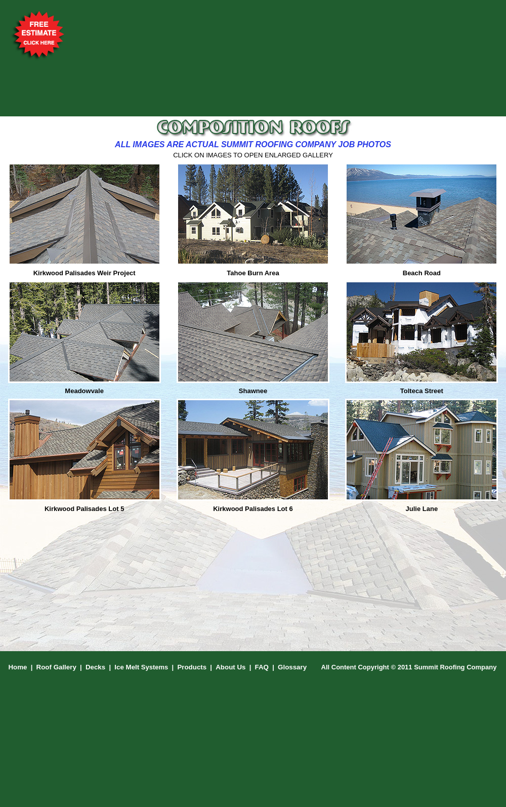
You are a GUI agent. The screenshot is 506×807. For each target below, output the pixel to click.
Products (191, 667)
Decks (95, 667)
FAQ (262, 667)
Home (17, 667)
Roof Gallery (56, 667)
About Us (230, 667)
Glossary (292, 667)
